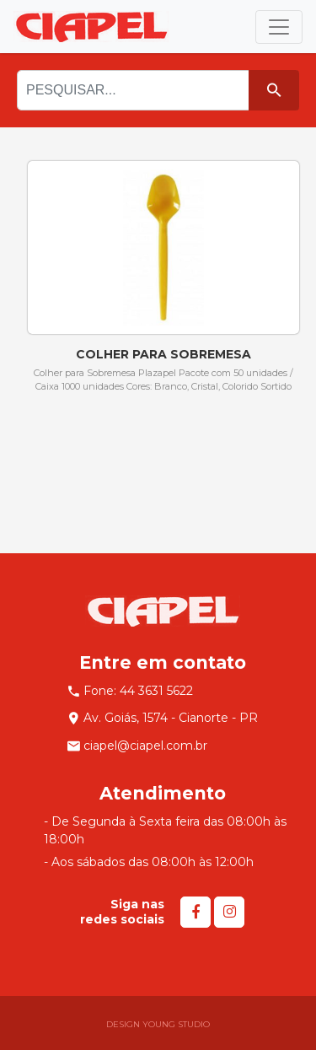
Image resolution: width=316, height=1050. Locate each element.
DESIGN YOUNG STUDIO (158, 1024)
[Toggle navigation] (279, 27)
